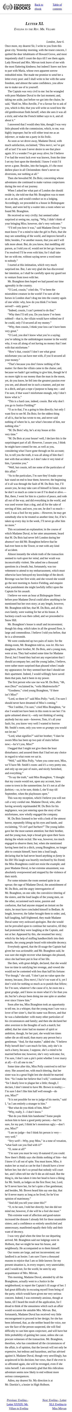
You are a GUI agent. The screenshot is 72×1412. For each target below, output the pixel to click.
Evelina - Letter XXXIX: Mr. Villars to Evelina (17, 1404)
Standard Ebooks (16, 7)
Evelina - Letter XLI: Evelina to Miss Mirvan (54, 1404)
